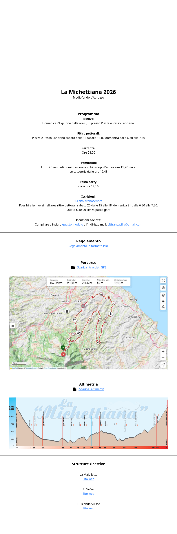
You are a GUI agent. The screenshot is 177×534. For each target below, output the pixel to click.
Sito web (88, 479)
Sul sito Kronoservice (88, 201)
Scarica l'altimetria (88, 389)
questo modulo (72, 224)
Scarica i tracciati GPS (88, 267)
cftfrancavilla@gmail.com (124, 224)
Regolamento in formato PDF (88, 246)
